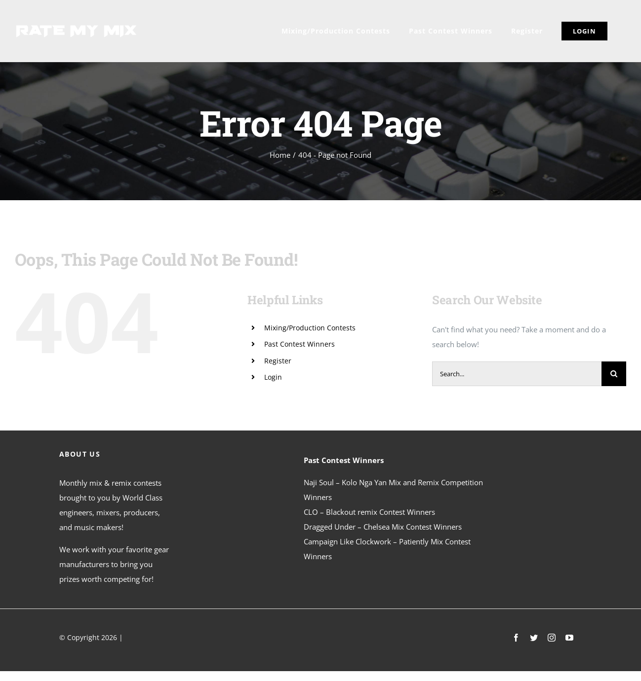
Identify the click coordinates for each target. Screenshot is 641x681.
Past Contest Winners (299, 344)
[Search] (613, 373)
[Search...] (516, 373)
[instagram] (552, 638)
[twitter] (534, 638)
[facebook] (516, 638)
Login (273, 377)
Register (277, 360)
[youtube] (569, 638)
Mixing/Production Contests (310, 327)
